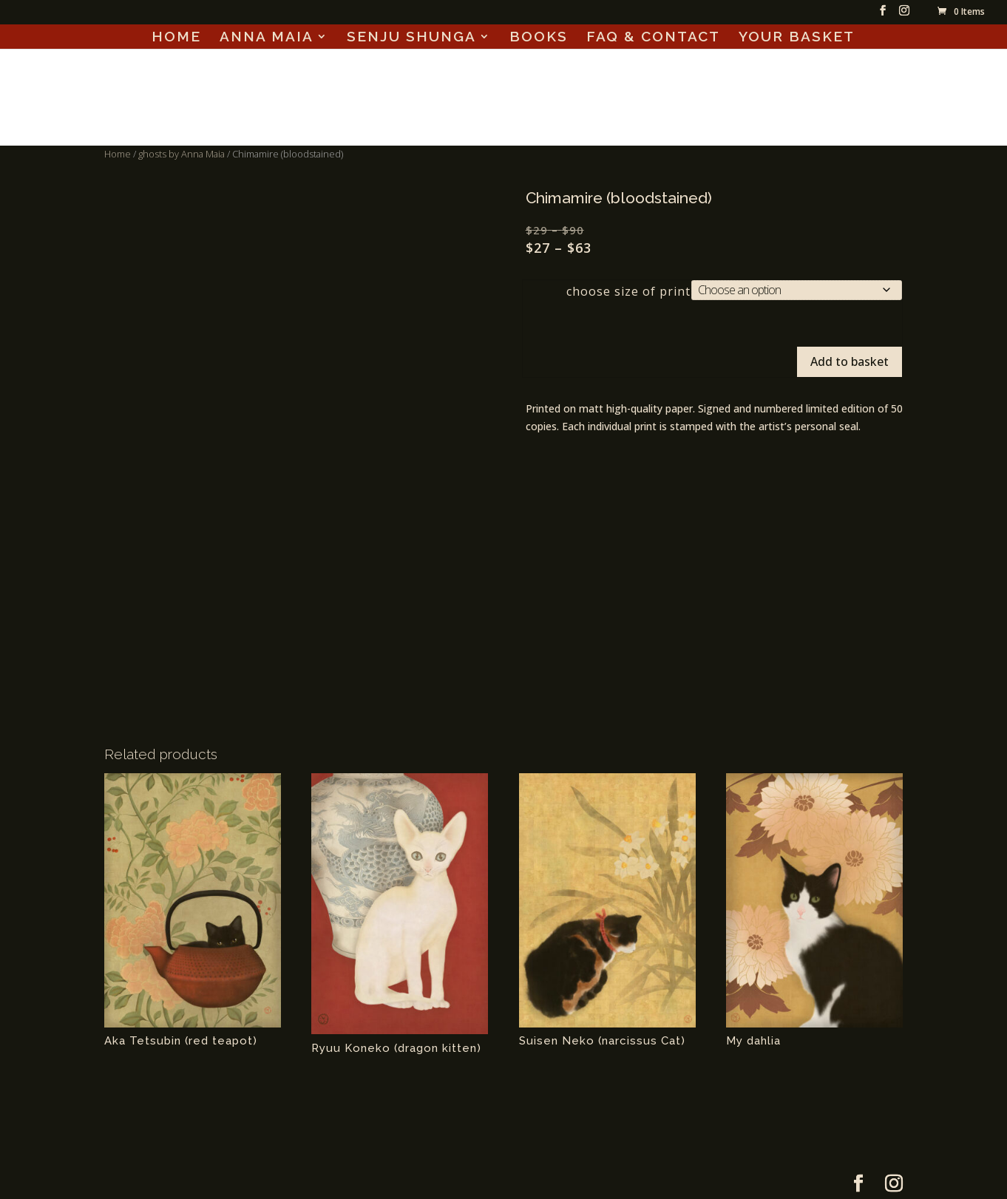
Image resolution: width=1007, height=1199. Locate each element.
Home (117, 153)
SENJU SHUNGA (411, 37)
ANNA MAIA (266, 37)
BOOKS (538, 37)
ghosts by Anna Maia (181, 153)
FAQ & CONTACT (653, 37)
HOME (176, 37)
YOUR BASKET (797, 37)
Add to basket (849, 361)
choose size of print (628, 291)
